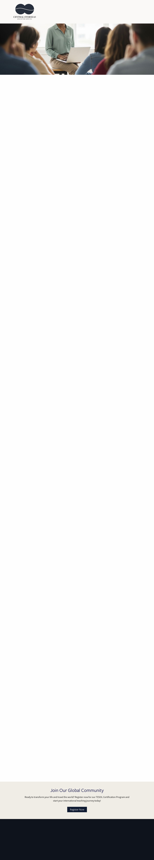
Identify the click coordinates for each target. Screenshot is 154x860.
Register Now (77, 809)
